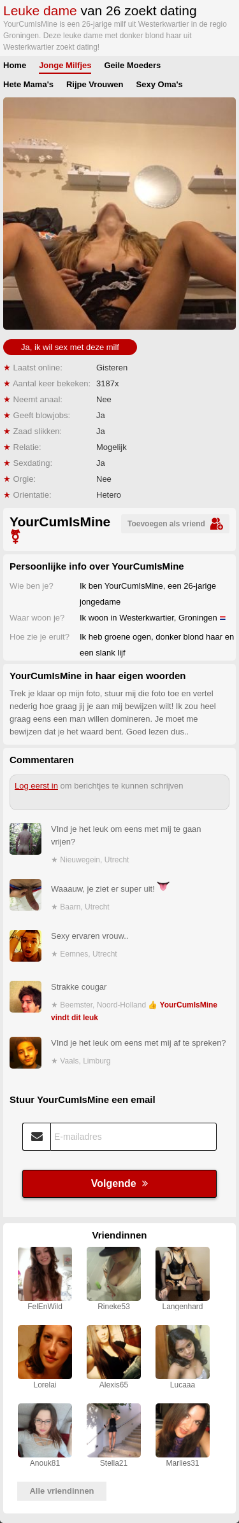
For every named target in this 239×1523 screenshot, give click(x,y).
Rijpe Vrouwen (95, 84)
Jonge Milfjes (65, 65)
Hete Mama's (28, 84)
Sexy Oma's (159, 84)
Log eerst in (36, 785)
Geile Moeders (132, 65)
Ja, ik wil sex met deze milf (70, 347)
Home (14, 65)
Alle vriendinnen (61, 1491)
